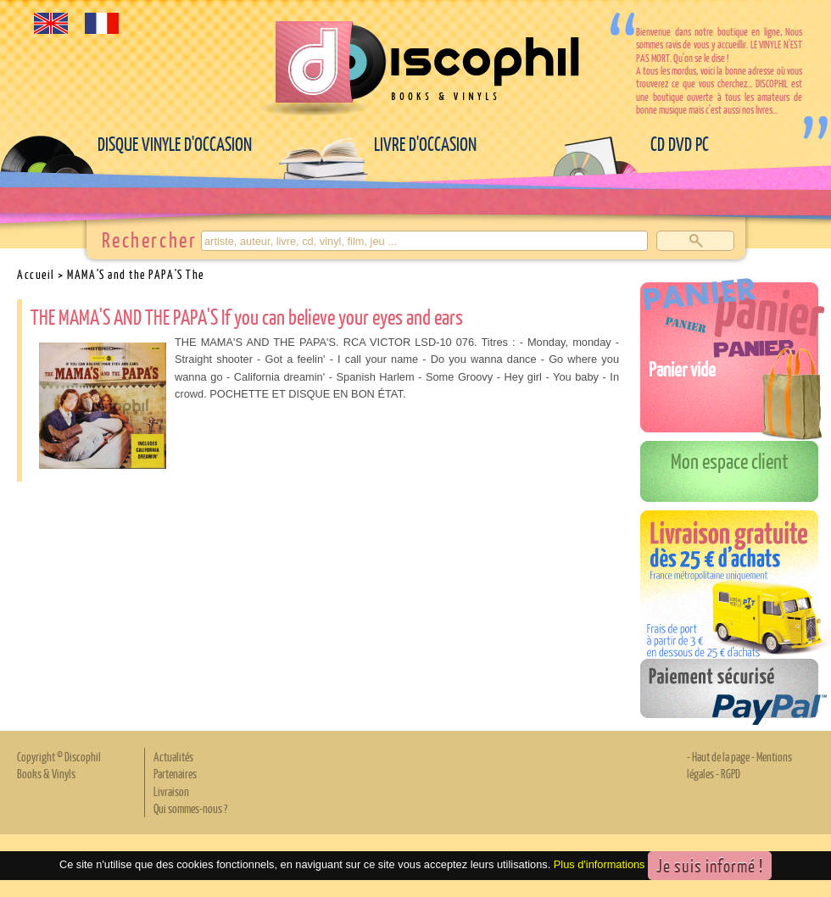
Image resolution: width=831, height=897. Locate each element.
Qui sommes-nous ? (190, 808)
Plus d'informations (599, 864)
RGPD (730, 773)
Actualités (173, 756)
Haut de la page (721, 756)
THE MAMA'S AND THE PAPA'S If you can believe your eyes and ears (247, 316)
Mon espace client (730, 460)
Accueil (36, 273)
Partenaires (175, 773)
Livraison (171, 791)
